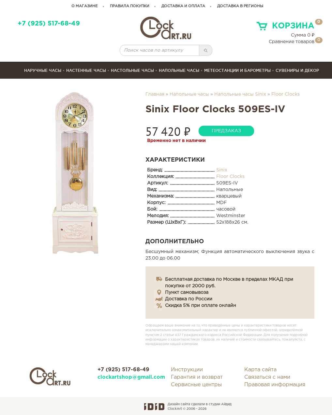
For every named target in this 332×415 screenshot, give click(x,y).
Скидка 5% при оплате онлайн (200, 306)
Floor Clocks (285, 94)
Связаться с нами (267, 377)
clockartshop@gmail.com (129, 377)
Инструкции (187, 369)
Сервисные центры (196, 384)
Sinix (221, 170)
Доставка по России (188, 299)
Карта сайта (260, 369)
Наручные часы (42, 70)
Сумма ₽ (302, 35)
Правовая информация (274, 384)
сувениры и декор (297, 70)
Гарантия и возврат (197, 377)
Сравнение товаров (291, 42)
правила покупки (129, 6)
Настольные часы (132, 70)
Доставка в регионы (240, 6)
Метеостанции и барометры (237, 70)
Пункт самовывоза (186, 293)
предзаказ (226, 131)
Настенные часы (86, 70)
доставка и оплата (183, 6)
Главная (154, 94)
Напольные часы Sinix (240, 94)
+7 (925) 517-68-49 (49, 23)
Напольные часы (179, 70)
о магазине (84, 6)
